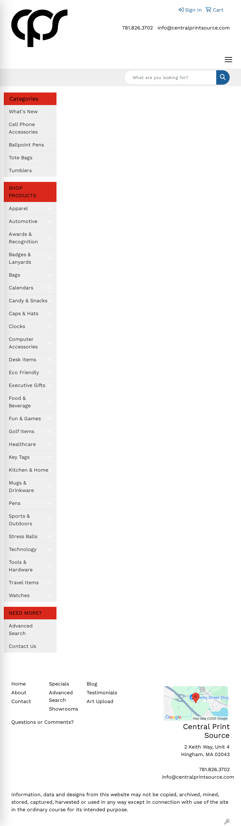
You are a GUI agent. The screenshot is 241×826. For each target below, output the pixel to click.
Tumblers (20, 170)
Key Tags (19, 457)
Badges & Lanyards (20, 258)
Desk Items (22, 360)
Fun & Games (25, 418)
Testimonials (102, 693)
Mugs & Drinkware (21, 486)
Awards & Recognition (23, 238)
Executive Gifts (27, 385)
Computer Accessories (23, 343)
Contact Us (22, 646)
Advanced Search (21, 629)
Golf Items (21, 431)
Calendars (21, 288)
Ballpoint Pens (26, 145)
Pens (14, 503)
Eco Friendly (24, 372)
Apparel (18, 208)
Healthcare (22, 444)
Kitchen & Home (28, 470)
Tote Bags (20, 158)
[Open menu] (228, 59)
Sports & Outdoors (20, 520)
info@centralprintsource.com (194, 28)
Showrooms (63, 709)
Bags (14, 275)
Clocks (17, 326)
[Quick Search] (170, 77)
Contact (21, 701)
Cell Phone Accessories (23, 128)
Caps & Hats (23, 313)
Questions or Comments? (42, 722)
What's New (23, 111)
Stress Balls (23, 536)
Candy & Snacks (28, 301)
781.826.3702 (137, 28)
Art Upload (100, 701)
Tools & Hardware (21, 566)
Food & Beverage (20, 402)
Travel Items (24, 582)
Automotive (23, 221)
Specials (59, 684)
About (18, 693)
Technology (22, 549)
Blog (92, 684)
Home (18, 684)
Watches (19, 595)
